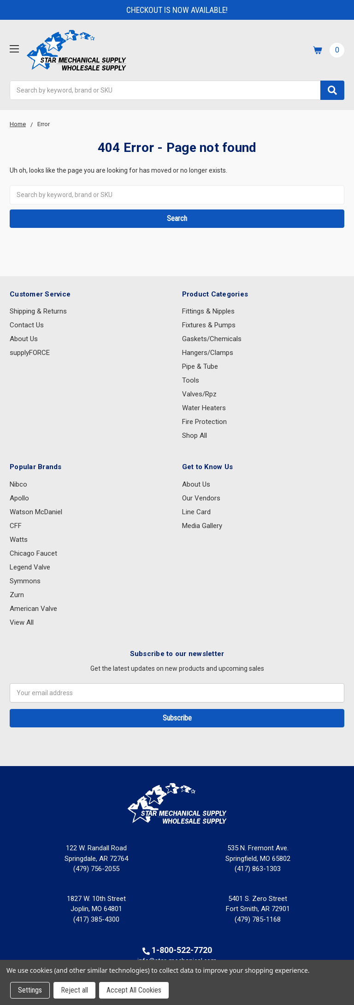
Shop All (194, 435)
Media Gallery (202, 526)
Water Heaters (204, 408)
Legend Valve (30, 567)
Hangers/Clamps (207, 353)
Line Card (196, 512)
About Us (24, 339)
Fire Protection (204, 422)
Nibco (18, 484)
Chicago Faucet (33, 553)
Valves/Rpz (199, 394)
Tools (190, 380)
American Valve (33, 608)
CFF (16, 526)
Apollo (19, 498)
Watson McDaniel (36, 512)
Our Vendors (201, 498)
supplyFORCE (30, 353)
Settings (30, 990)
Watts (19, 539)
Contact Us (27, 325)
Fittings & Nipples (208, 311)
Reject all (74, 990)
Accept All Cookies (133, 990)
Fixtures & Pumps (209, 325)
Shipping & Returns (38, 311)
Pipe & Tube (200, 366)
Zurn (17, 595)
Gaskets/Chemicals (212, 339)
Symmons (25, 581)
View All (22, 622)
